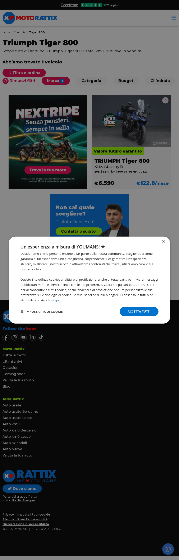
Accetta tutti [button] (139, 311)
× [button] (163, 241)
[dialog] (89, 280)
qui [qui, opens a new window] (57, 300)
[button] (41, 311)
